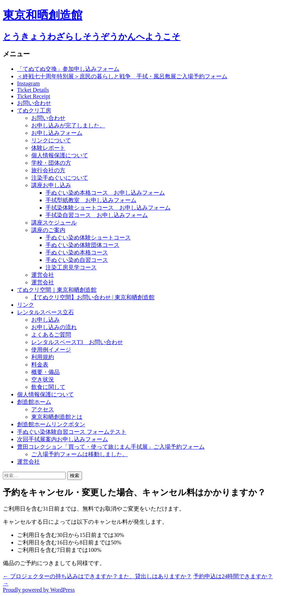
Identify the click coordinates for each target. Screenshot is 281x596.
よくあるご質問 (51, 335)
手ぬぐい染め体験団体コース (82, 245)
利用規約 (42, 357)
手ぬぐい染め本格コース (76, 252)
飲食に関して (48, 387)
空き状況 (42, 379)
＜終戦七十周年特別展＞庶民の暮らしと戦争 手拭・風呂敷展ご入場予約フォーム (122, 76)
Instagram (28, 83)
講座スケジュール (54, 223)
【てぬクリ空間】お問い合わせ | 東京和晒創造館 (93, 297)
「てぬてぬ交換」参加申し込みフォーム (68, 69)
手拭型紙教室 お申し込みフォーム (90, 200)
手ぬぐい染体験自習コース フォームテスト (71, 432)
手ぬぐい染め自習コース (76, 260)
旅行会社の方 (48, 170)
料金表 (39, 365)
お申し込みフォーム (56, 133)
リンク (25, 305)
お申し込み (45, 320)
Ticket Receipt (33, 96)
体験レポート (48, 148)
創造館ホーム (34, 402)
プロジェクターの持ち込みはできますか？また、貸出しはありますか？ (97, 576)
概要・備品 (45, 372)
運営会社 (42, 275)
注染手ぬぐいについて (59, 178)
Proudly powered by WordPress (39, 590)
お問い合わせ (34, 103)
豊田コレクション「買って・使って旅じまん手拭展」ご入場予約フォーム (111, 447)
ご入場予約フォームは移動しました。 (79, 454)
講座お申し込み (51, 185)
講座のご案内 (48, 230)
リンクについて (51, 140)
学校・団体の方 (51, 163)
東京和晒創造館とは (56, 417)
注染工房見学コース (71, 267)
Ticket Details (33, 90)
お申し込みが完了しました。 (68, 125)
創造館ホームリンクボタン (51, 424)
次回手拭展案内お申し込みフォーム (62, 439)
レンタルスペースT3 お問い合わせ (77, 342)
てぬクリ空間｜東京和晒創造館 (57, 290)
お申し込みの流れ (54, 327)
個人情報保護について (59, 155)
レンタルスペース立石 (45, 312)
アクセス (42, 409)
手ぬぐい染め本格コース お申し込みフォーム (105, 193)
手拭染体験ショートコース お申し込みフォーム (108, 208)
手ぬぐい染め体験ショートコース (88, 237)
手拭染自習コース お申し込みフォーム (96, 215)
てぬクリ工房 (34, 110)
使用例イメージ (51, 350)
